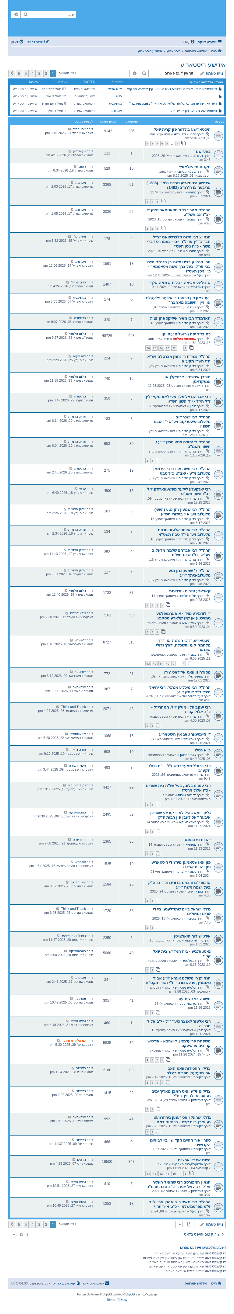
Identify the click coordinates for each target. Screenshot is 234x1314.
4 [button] (32, 73)
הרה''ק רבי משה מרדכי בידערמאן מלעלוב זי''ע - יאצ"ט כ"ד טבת (182, 471)
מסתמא (191, 192)
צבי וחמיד (79, 129)
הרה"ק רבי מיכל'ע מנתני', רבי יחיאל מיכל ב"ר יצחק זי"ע (180, 689)
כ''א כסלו (203, 750)
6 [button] (19, 73)
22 (174, 348)
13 (148, 664)
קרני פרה (79, 839)
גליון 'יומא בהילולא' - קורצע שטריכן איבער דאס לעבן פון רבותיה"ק (180, 815)
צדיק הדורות (187, 323)
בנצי (119, 96)
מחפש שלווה (194, 676)
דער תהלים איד (192, 696)
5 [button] (26, 73)
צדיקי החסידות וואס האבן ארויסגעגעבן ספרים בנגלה (188, 1070)
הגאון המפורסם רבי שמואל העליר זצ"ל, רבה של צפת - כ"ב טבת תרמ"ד (179, 1184)
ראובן (82, 166)
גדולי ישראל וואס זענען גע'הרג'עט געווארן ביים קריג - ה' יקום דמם (182, 1119)
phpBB (130, 1294)
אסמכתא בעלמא (184, 339)
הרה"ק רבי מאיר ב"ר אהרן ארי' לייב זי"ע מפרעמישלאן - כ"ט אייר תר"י (180, 1204)
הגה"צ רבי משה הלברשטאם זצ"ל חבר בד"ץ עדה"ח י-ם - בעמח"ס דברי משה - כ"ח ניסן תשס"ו (179, 241)
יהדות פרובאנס (198, 839)
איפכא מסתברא (185, 171)
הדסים (81, 1159)
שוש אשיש (115, 89)
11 (161, 664)
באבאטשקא (187, 822)
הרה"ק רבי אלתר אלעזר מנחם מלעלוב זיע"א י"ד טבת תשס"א (184, 532)
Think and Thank (73, 707)
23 (167, 348)
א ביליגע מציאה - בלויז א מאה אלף (180, 282)
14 (148, 1174)
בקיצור (191, 918)
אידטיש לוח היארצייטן (192, 936)
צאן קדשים (195, 891)
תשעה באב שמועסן (194, 999)
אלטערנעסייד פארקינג (180, 987)
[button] (11, 73)
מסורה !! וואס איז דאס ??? (187, 672)
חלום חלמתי (77, 333)
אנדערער (79, 687)
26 (148, 348)
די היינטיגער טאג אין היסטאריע (185, 734)
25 (154, 348)
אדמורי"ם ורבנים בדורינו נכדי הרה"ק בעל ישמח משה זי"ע (179, 884)
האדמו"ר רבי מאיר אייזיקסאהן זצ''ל (180, 318)
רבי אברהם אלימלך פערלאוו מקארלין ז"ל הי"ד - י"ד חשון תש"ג (178, 399)
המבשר (191, 219)
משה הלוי (79, 236)
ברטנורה (80, 318)
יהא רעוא (79, 356)
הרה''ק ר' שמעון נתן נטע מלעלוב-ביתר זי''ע (189, 572)
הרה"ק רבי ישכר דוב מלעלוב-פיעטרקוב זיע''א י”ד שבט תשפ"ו (182, 421)
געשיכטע (115, 103)
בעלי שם (203, 151)
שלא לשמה (78, 613)
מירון (193, 406)
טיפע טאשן (78, 1021)
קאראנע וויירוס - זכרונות (190, 591)
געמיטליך (196, 287)
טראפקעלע (187, 1003)
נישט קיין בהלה (186, 871)
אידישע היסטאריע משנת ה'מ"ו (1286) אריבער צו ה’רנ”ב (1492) (179, 185)
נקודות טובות (187, 795)
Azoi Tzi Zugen (185, 134)
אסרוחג (116, 111)
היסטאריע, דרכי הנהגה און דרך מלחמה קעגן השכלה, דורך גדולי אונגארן (183, 645)
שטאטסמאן (78, 734)
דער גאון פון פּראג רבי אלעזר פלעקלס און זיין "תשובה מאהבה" (173, 103)
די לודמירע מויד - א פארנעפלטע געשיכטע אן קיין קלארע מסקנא (172, 89)
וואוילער (80, 998)
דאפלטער (189, 960)
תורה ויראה (78, 749)
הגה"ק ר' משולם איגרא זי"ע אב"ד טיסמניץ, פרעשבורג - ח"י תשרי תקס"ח (178, 980)
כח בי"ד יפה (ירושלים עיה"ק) (186, 334)
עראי (82, 489)
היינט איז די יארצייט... (193, 1160)
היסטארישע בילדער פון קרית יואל (194, 111)
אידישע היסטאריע (203, 64)
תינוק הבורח (77, 765)
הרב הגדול (78, 282)
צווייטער (80, 672)
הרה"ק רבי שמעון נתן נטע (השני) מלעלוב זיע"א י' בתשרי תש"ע (182, 511)
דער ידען (197, 1100)
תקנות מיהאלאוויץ (195, 167)
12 (154, 664)
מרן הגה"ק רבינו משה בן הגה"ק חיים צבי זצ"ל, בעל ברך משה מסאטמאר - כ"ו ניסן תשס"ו (179, 266)
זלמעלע (80, 640)
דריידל (199, 385)
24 (161, 348)
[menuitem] (189, 42)
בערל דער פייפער (73, 936)
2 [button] (46, 73)
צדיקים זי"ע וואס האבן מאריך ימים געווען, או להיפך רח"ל (181, 1093)
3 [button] (39, 73)
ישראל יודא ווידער (74, 1040)
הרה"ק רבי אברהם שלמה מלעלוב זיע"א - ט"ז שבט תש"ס (181, 552)
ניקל (200, 275)
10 (167, 664)
